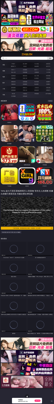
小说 (4, 89)
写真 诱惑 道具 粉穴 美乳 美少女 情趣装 (11, 232)
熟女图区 (36, 84)
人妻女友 (36, 87)
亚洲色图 (25, 81)
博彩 (4, 65)
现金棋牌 (36, 66)
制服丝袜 (13, 78)
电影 (4, 77)
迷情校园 (13, 90)
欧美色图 (36, 81)
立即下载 (37, 400)
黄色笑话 (36, 90)
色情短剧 (25, 96)
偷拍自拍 (25, 75)
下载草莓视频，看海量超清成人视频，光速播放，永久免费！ (32, 228)
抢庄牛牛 (48, 66)
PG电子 (13, 63)
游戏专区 (48, 63)
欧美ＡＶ (36, 69)
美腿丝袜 (13, 84)
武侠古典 (48, 87)
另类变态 (48, 78)
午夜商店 (25, 93)
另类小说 (25, 90)
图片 (4, 83)
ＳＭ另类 (48, 72)
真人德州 (25, 63)
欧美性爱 (48, 75)
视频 (4, 71)
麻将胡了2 (13, 66)
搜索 (50, 58)
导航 (4, 94)
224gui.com (27, 54)
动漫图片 (48, 81)
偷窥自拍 (13, 81)
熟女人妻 (13, 72)
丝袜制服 (25, 72)
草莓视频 (36, 93)
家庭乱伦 (25, 87)
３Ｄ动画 (48, 69)
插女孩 (13, 93)
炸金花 (25, 66)
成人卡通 (36, 75)
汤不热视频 (48, 93)
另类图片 (48, 84)
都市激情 (13, 87)
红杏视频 (13, 96)
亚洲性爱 (13, 75)
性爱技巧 (48, 90)
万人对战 (36, 63)
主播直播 (36, 72)
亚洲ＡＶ (13, 69)
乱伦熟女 (36, 78)
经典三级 (25, 78)
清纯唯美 (25, 84)
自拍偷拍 (25, 69)
